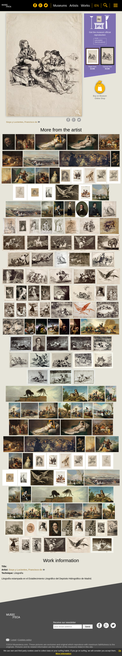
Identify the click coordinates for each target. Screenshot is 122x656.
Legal (13, 640)
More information (63, 654)
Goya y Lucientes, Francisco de (23, 122)
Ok (120, 651)
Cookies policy (25, 640)
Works (85, 5)
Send (87, 626)
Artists (73, 5)
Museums (60, 5)
